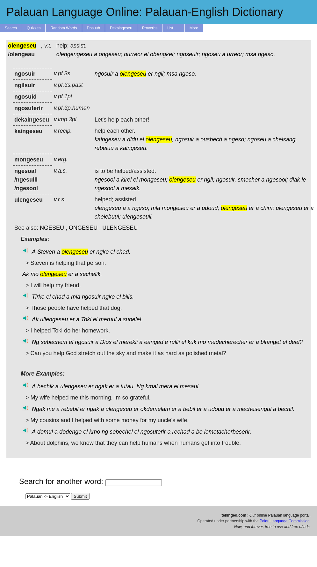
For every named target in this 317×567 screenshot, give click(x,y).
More (194, 28)
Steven (46, 252)
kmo (94, 432)
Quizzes (33, 28)
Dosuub (93, 28)
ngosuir (104, 74)
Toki (86, 319)
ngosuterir (153, 432)
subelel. (133, 319)
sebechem (54, 342)
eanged (153, 342)
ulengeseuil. (137, 216)
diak (294, 179)
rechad (181, 432)
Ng (35, 342)
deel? (296, 342)
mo (35, 274)
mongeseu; (153, 179)
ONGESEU (83, 228)
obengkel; (162, 54)
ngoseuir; (188, 54)
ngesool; (277, 179)
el (146, 54)
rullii (175, 342)
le (303, 179)
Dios (106, 342)
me (51, 409)
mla (155, 208)
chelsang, (284, 139)
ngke (102, 252)
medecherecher (228, 342)
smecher (249, 179)
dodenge (70, 432)
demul (45, 432)
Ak (25, 274)
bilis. (128, 297)
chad (58, 297)
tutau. (127, 386)
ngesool (105, 179)
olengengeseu (74, 54)
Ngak (38, 409)
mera (165, 386)
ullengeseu (54, 319)
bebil (189, 409)
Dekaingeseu (121, 28)
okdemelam (155, 409)
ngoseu (211, 54)
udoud (216, 409)
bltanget (271, 342)
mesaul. (190, 386)
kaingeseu (108, 139)
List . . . (173, 28)
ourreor (133, 54)
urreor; (235, 54)
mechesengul (254, 409)
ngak (101, 386)
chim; (267, 208)
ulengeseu (108, 208)
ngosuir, (226, 179)
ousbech (211, 139)
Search (11, 28)
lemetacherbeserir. (227, 432)
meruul (108, 319)
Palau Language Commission (285, 521)
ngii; (160, 74)
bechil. (286, 409)
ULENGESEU (120, 228)
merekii (128, 342)
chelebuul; (108, 216)
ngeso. (266, 54)
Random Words (63, 28)
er (150, 74)
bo (199, 432)
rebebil (69, 409)
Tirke (38, 297)
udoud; (210, 208)
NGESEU (52, 228)
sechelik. (91, 274)
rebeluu (104, 148)
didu (132, 139)
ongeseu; (110, 54)
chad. (123, 252)
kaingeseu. (134, 148)
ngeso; (237, 139)
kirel (126, 179)
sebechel (121, 432)
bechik (45, 386)
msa (250, 54)
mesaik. (131, 188)
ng (105, 432)
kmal (151, 386)
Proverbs (149, 28)
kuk (192, 342)
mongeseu (175, 208)
